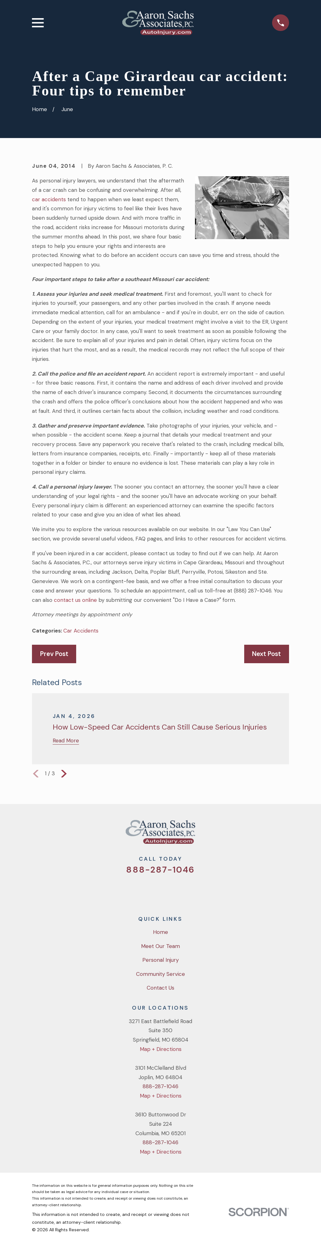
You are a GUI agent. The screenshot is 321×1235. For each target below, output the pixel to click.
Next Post (266, 654)
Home (160, 932)
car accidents (49, 199)
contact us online (75, 600)
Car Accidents (80, 630)
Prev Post (54, 654)
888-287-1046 (160, 869)
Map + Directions (161, 1049)
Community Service (160, 974)
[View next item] (64, 773)
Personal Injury (160, 959)
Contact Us (160, 987)
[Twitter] (135, 891)
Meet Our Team (160, 946)
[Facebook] (152, 891)
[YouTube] (169, 891)
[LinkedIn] (186, 891)
